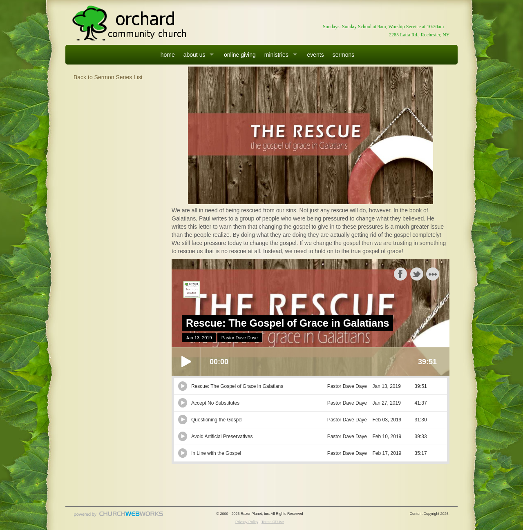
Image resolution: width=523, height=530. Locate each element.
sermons (344, 54)
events (315, 54)
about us (194, 54)
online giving (240, 54)
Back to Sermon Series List (108, 77)
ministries (276, 54)
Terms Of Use (273, 522)
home (168, 54)
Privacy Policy (246, 522)
